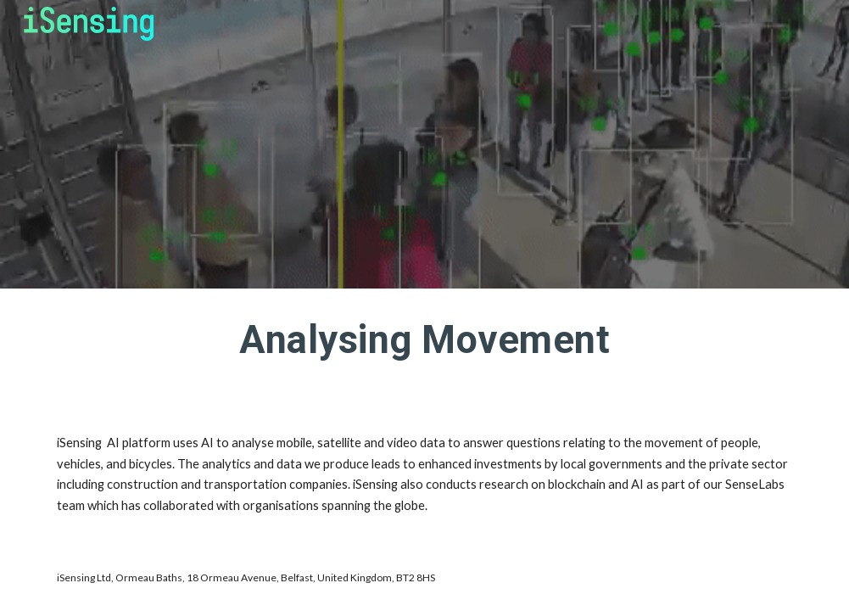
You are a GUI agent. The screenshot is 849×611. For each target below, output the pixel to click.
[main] (424, 347)
